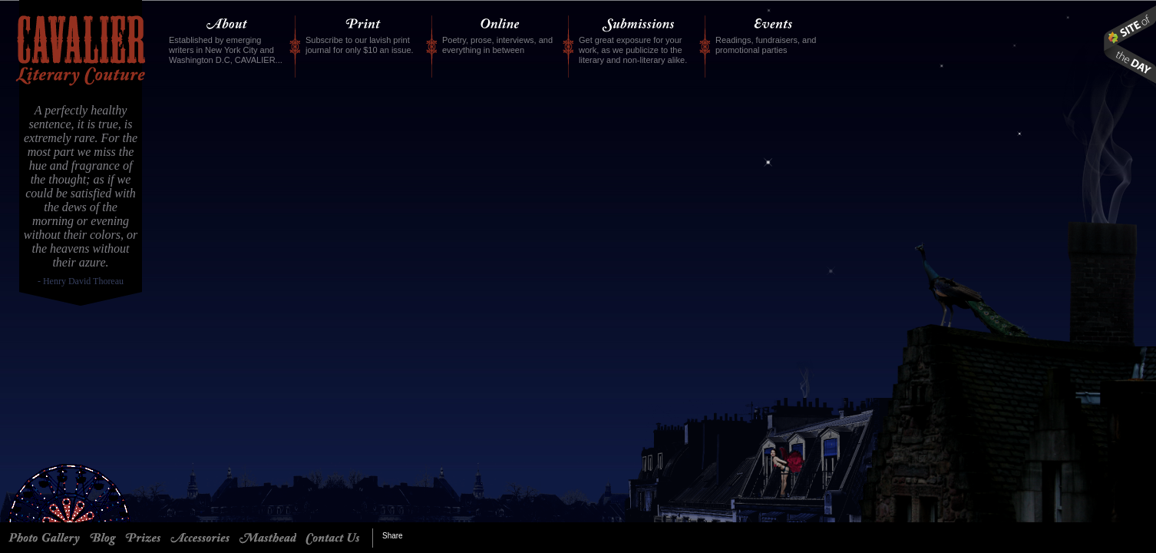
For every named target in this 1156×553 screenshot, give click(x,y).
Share (392, 535)
